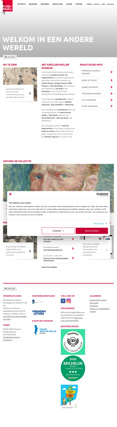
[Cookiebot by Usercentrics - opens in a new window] (98, 194)
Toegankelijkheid (91, 93)
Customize (58, 231)
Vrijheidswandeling (56, 248)
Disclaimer (94, 306)
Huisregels (94, 303)
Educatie (58, 4)
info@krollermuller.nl (11, 337)
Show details (98, 223)
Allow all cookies (92, 231)
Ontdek (45, 4)
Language (110, 4)
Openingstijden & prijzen (91, 72)
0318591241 (7, 340)
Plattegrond (89, 100)
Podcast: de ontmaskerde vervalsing (56, 258)
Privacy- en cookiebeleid (99, 308)
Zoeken (89, 4)
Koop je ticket (89, 80)
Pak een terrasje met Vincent (56, 239)
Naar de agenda (49, 267)
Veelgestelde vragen (98, 300)
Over (69, 4)
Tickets (21, 4)
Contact (97, 4)
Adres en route (90, 87)
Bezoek (33, 4)
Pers (103, 4)
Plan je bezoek (90, 106)
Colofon (93, 311)
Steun (78, 4)
